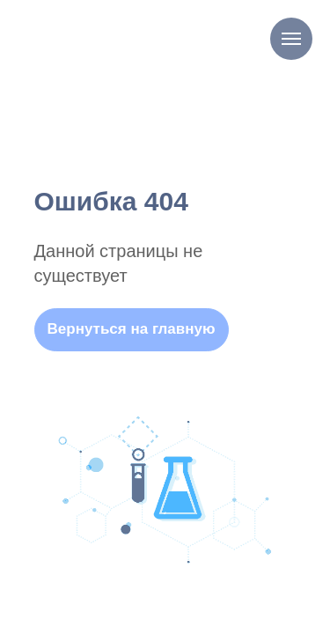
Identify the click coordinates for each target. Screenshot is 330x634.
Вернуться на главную (132, 329)
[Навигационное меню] (291, 39)
